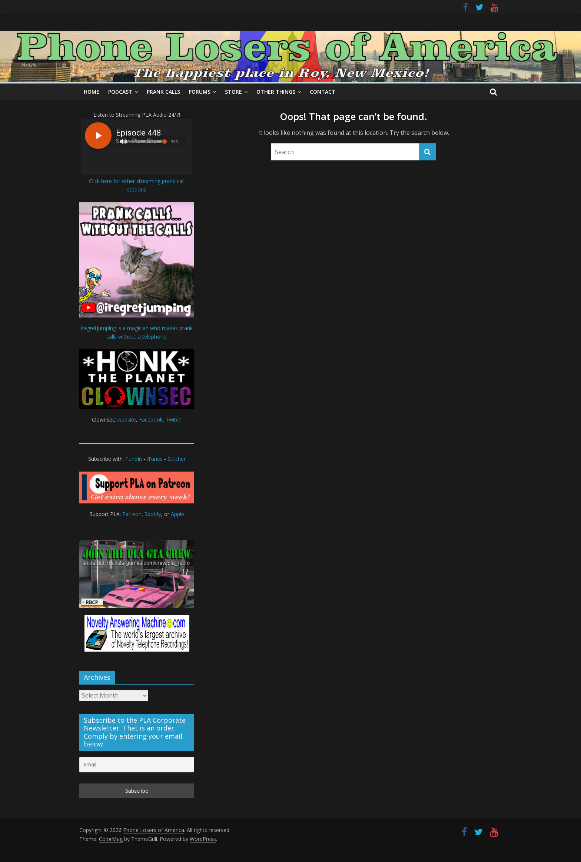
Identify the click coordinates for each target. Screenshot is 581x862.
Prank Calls (163, 91)
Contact (322, 91)
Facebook (151, 419)
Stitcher (176, 458)
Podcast (120, 91)
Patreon (132, 513)
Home (91, 91)
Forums (199, 91)
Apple (177, 513)
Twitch (174, 419)
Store (233, 91)
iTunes (155, 458)
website (126, 419)
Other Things (275, 91)
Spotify (153, 513)
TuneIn (133, 458)
